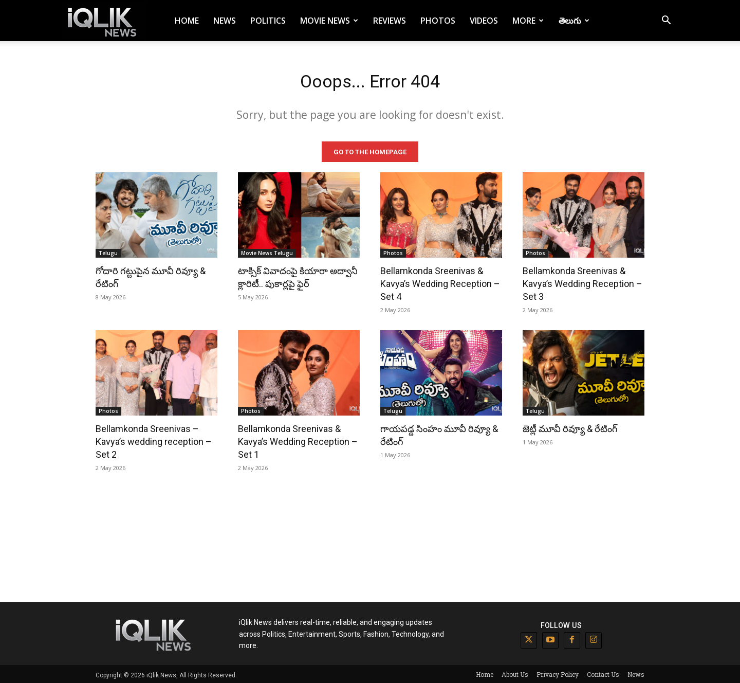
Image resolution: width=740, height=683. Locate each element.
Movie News (329, 20)
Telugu (108, 251)
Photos (437, 20)
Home (187, 20)
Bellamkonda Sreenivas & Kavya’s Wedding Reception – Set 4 (440, 281)
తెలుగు (574, 20)
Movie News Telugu (267, 251)
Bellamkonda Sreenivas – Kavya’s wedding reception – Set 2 (154, 439)
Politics (268, 20)
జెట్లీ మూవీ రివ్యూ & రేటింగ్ (570, 426)
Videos (484, 20)
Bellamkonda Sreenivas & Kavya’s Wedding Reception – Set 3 (582, 281)
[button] (666, 21)
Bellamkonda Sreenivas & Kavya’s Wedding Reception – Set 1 (298, 439)
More (528, 20)
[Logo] (104, 21)
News (224, 20)
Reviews (389, 20)
